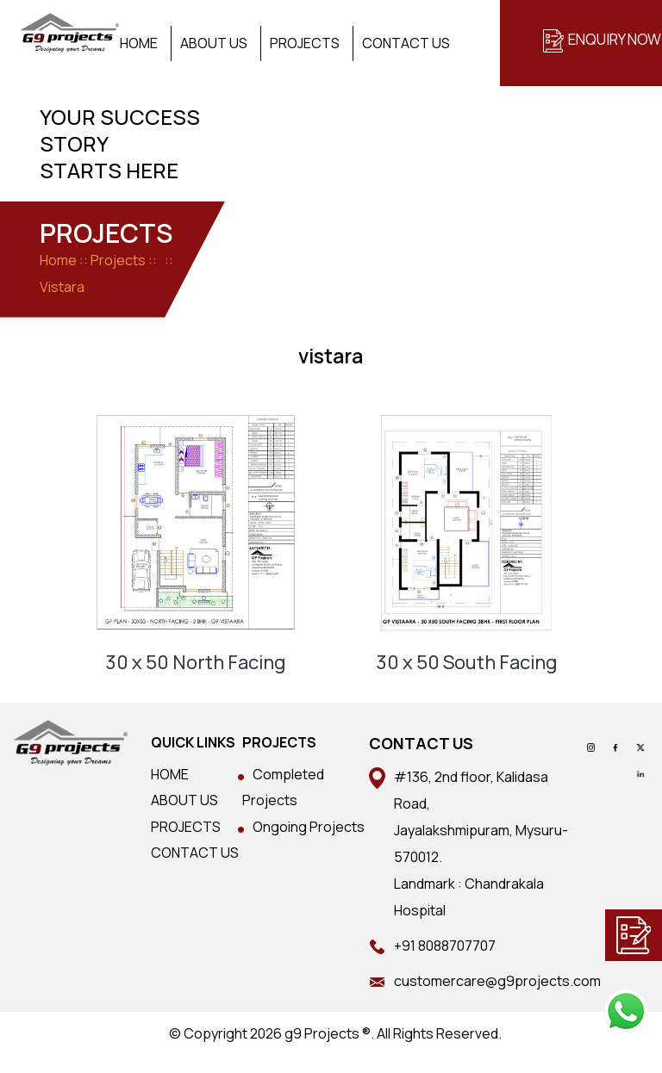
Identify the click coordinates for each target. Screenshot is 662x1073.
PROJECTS (186, 826)
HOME (170, 774)
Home (139, 43)
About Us (213, 43)
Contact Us (406, 43)
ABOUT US (184, 800)
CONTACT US (195, 852)
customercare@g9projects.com (497, 980)
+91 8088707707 (445, 945)
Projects (305, 43)
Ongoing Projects (309, 826)
